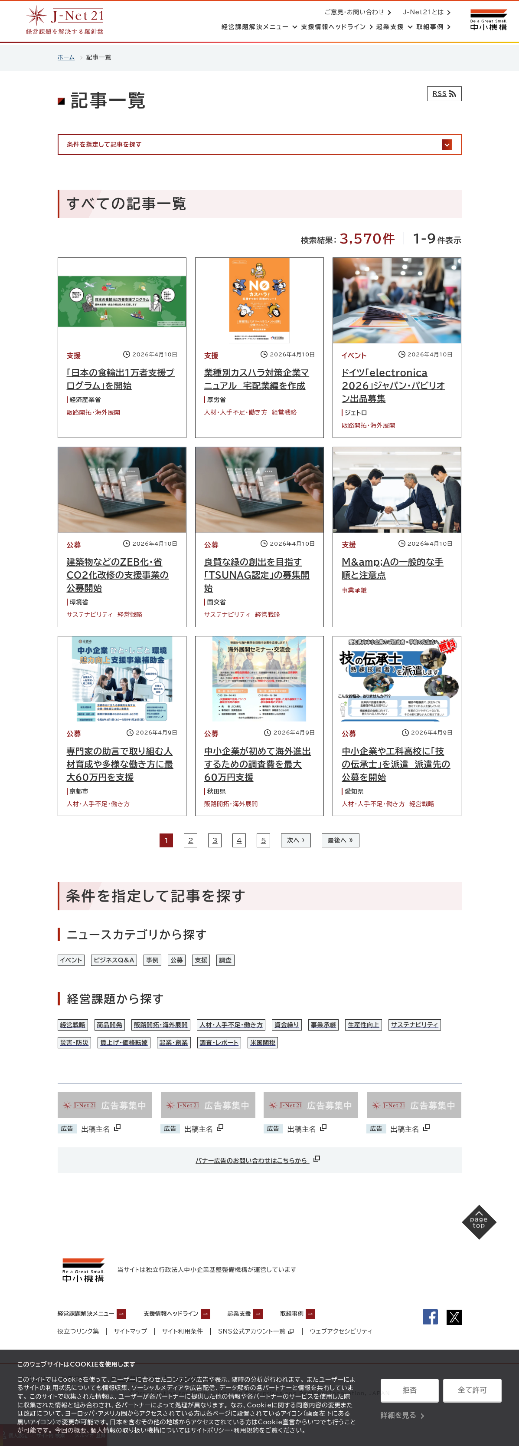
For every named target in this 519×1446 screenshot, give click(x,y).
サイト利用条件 (183, 1349)
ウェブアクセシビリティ (342, 1349)
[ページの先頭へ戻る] (475, 1243)
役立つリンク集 (79, 1349)
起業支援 (271, 1330)
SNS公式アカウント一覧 (257, 1349)
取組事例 (331, 1330)
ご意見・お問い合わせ (353, 13)
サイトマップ (130, 1349)
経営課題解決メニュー (92, 1330)
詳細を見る (399, 1413)
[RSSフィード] (442, 94)
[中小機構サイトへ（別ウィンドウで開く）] (487, 21)
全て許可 (472, 1391)
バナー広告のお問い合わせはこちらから (258, 1177)
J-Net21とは (421, 13)
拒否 (409, 1391)
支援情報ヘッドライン (192, 1330)
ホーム (66, 57)
